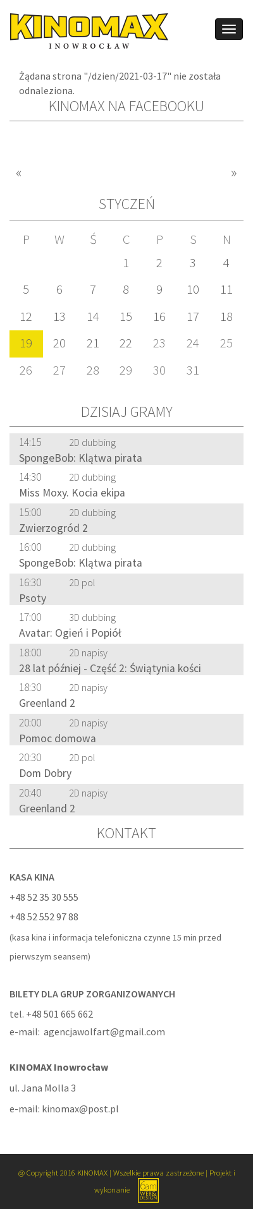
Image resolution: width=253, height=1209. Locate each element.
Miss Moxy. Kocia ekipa (72, 493)
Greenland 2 (47, 703)
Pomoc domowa (57, 738)
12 (26, 316)
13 (59, 316)
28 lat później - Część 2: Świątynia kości (110, 668)
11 (226, 289)
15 (126, 316)
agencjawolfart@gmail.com (104, 1031)
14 (93, 316)
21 (93, 343)
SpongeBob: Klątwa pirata (80, 458)
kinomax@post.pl (80, 1108)
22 (126, 343)
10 (193, 289)
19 (26, 343)
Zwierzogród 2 (53, 528)
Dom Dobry (45, 773)
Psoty (32, 598)
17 (193, 316)
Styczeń (127, 204)
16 (159, 316)
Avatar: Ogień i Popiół (70, 633)
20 (59, 343)
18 (226, 316)
